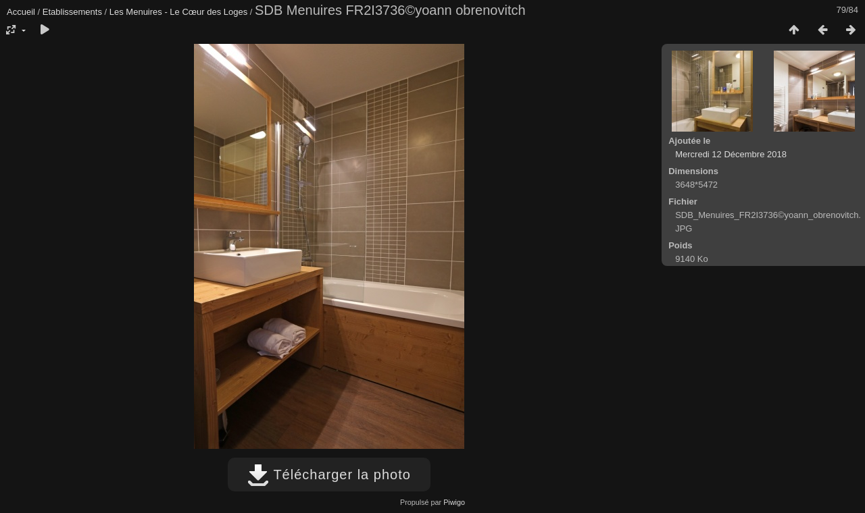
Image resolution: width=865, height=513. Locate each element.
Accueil (21, 12)
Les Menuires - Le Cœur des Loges (178, 12)
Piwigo (454, 502)
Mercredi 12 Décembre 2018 (731, 154)
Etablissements (72, 12)
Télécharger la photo (329, 474)
